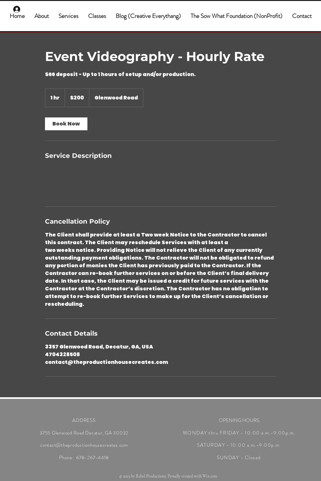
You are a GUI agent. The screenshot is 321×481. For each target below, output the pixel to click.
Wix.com (209, 476)
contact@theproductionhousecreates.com (84, 445)
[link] (66, 123)
